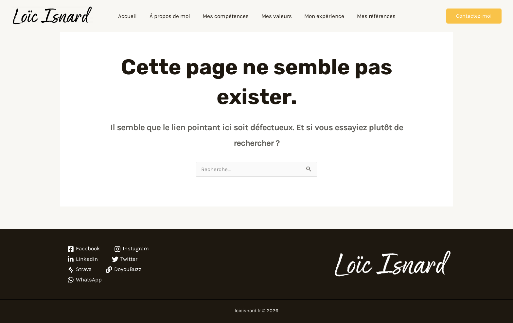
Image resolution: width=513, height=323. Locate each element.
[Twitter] (125, 259)
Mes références (372, 16)
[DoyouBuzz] (124, 270)
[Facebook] (83, 249)
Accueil (131, 16)
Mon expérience (322, 16)
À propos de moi (171, 16)
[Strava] (79, 270)
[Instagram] (131, 249)
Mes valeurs (275, 16)
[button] (474, 16)
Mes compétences (226, 16)
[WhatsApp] (84, 280)
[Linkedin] (82, 259)
